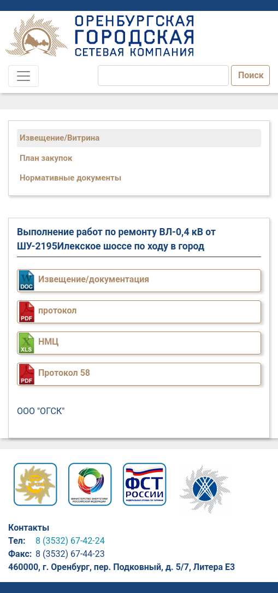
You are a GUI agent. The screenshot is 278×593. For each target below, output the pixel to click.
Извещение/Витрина (59, 138)
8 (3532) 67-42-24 (70, 541)
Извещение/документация (93, 279)
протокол (57, 310)
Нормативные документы (70, 178)
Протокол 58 (64, 373)
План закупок (46, 158)
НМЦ (48, 341)
